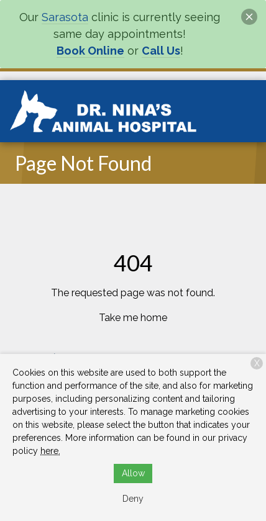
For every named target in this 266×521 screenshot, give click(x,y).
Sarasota (65, 17)
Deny (133, 499)
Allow (133, 473)
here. (50, 451)
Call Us (161, 50)
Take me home (133, 318)
